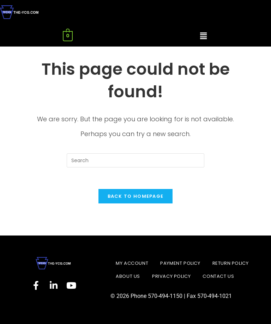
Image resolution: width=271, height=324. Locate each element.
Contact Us (218, 276)
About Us (128, 276)
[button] (203, 36)
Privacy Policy (171, 276)
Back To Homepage (136, 196)
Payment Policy (180, 263)
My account (132, 263)
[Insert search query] (135, 160)
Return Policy (230, 263)
